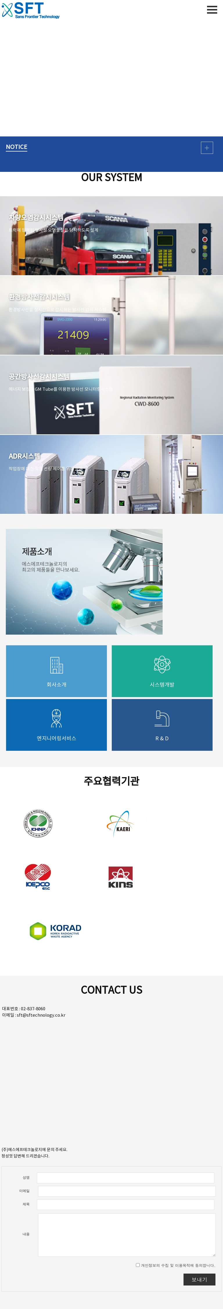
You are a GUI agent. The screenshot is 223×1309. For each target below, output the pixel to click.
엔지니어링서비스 (56, 739)
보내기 (199, 1279)
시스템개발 (162, 685)
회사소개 (56, 685)
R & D (162, 739)
